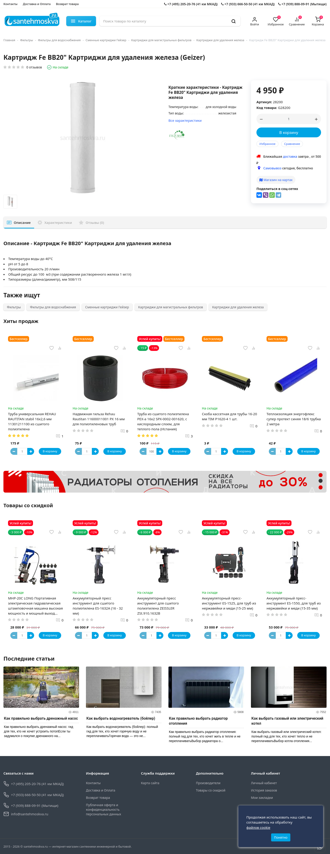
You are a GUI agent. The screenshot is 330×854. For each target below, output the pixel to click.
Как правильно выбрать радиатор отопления (198, 721)
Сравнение (292, 144)
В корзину (288, 132)
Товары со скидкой (210, 790)
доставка (290, 156)
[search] (233, 21)
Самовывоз (272, 168)
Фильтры (26, 40)
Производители (208, 783)
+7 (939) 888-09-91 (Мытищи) (302, 4)
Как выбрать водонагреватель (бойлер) (120, 718)
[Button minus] (13, 451)
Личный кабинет (264, 783)
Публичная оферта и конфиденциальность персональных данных (103, 809)
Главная (9, 40)
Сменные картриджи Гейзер (106, 40)
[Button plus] (30, 451)
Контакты (10, 4)
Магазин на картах (275, 180)
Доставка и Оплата (37, 4)
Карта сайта (150, 783)
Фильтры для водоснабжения (59, 40)
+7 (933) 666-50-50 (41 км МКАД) (248, 4)
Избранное (267, 144)
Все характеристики (185, 120)
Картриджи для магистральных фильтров (161, 40)
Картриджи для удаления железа (220, 40)
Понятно (281, 837)
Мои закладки (262, 797)
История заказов (264, 790)
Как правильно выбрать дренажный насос (41, 718)
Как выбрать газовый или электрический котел (287, 721)
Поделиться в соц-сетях (277, 188)
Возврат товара (67, 4)
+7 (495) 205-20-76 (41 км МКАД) (191, 4)
